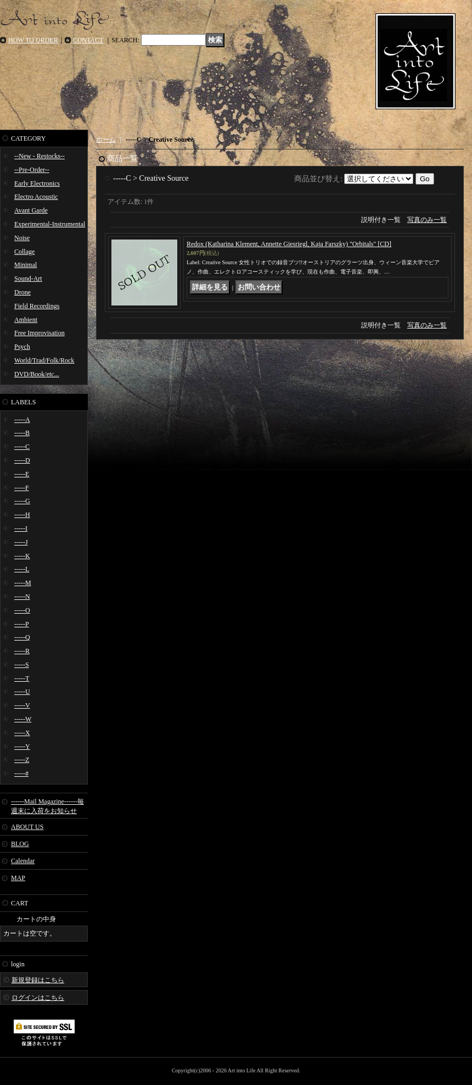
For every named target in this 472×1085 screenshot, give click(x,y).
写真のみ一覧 (427, 220)
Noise (22, 238)
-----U (22, 691)
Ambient (25, 320)
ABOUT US (27, 827)
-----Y (22, 746)
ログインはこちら (38, 997)
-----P (21, 624)
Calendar (23, 861)
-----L (21, 569)
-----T (21, 678)
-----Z (21, 760)
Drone (22, 292)
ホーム (106, 139)
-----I (20, 528)
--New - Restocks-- (39, 156)
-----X (22, 733)
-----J (21, 542)
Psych (22, 346)
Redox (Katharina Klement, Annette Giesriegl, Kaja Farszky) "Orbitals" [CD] (289, 244)
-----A (22, 420)
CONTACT (88, 40)
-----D (22, 460)
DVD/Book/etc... (36, 374)
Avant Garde (31, 210)
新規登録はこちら (38, 980)
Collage (24, 251)
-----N (22, 596)
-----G (22, 501)
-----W (22, 719)
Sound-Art (28, 278)
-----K (22, 556)
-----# (21, 773)
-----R (22, 651)
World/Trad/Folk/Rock (44, 360)
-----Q (22, 637)
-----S (21, 665)
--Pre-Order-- (31, 170)
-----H (22, 515)
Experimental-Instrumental (49, 224)
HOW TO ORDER (33, 40)
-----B (22, 433)
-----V (22, 705)
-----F (21, 488)
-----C (22, 446)
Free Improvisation (39, 333)
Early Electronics (37, 183)
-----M (22, 583)
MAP (18, 878)
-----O (22, 610)
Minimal (25, 265)
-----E (21, 474)
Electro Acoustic (36, 197)
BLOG (20, 844)
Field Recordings (36, 306)
